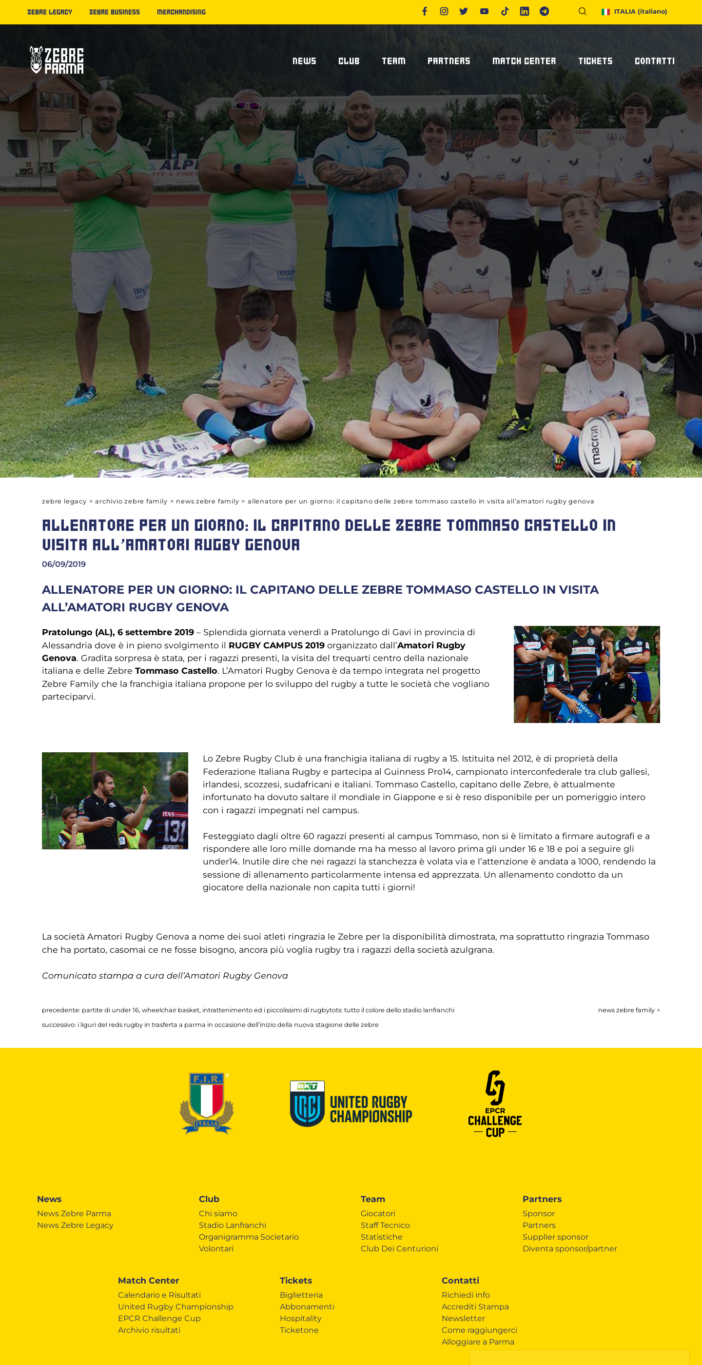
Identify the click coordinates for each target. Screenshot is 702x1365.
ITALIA (634, 11)
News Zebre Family (207, 501)
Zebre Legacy (64, 501)
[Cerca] (586, 13)
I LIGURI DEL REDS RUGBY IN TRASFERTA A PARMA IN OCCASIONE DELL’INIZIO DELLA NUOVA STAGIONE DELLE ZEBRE (228, 1024)
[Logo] (56, 78)
